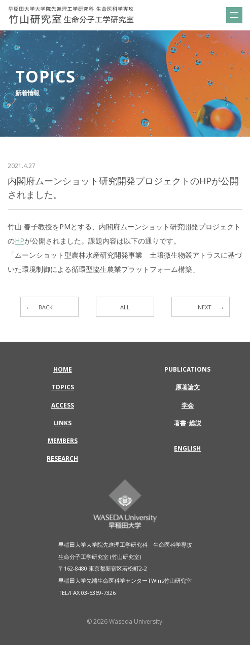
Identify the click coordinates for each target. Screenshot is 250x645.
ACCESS (62, 405)
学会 (188, 405)
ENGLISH (187, 448)
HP (19, 241)
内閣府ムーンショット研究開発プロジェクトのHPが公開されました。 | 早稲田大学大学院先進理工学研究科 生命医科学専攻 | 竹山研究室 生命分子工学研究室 (71, 15)
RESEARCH (62, 458)
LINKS (62, 423)
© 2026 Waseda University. (125, 621)
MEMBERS (63, 440)
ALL (125, 307)
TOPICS (62, 387)
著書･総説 (187, 423)
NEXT (204, 307)
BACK (46, 307)
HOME (62, 369)
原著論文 (187, 387)
